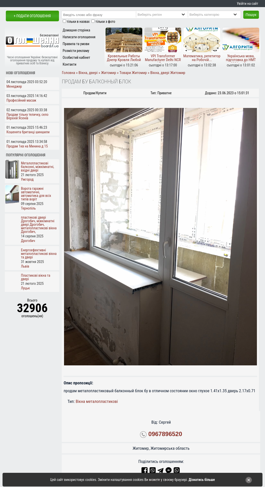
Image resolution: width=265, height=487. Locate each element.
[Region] (166, 14)
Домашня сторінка (76, 30)
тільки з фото (105, 22)
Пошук (251, 15)
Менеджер (14, 86)
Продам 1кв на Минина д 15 (27, 146)
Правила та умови (76, 44)
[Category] (218, 14)
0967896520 (165, 433)
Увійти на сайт (247, 4)
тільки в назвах (78, 22)
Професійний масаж (21, 100)
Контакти (69, 64)
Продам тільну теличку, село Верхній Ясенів (28, 116)
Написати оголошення (79, 37)
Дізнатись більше (202, 480)
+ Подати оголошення (32, 16)
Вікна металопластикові (97, 401)
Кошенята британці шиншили (28, 132)
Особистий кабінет (76, 57)
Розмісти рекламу (76, 51)
